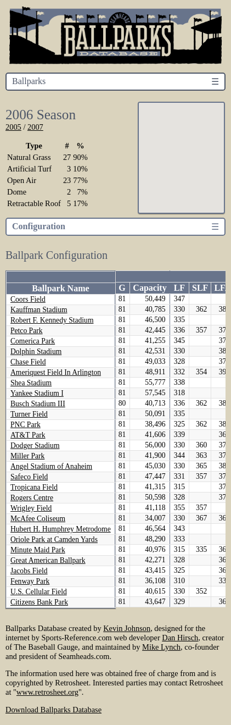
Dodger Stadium (34, 445)
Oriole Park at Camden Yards (54, 539)
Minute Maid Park (37, 550)
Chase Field (28, 362)
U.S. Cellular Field (38, 592)
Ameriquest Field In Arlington (55, 372)
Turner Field (29, 414)
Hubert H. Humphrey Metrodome (60, 529)
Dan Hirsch (180, 637)
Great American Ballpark (48, 560)
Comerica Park (32, 341)
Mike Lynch (161, 647)
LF (179, 287)
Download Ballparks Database (53, 709)
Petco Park (26, 330)
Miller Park (27, 456)
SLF (200, 287)
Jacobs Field (29, 571)
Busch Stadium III (37, 404)
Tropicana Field (34, 487)
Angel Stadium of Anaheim (51, 466)
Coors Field (28, 299)
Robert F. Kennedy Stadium (51, 320)
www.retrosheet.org (47, 692)
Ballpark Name (60, 288)
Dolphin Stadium (35, 351)
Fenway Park (29, 581)
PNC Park (25, 424)
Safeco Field (29, 477)
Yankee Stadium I (37, 393)
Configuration (38, 226)
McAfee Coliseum (37, 518)
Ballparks (29, 81)
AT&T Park (28, 435)
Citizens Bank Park (39, 602)
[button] (194, 162)
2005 (13, 127)
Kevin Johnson (126, 628)
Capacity (149, 287)
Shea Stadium (31, 383)
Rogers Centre (31, 498)
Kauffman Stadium (38, 310)
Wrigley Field (31, 508)
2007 (35, 127)
